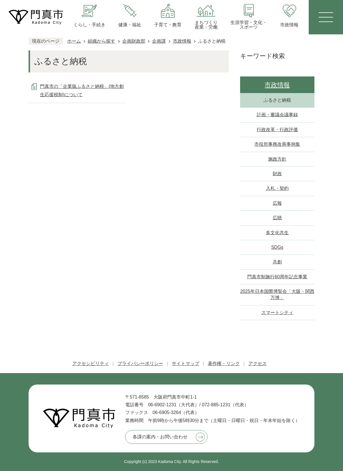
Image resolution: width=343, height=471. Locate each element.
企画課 (159, 41)
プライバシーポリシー (140, 363)
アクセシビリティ (90, 363)
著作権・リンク (224, 363)
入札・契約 (277, 188)
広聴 (277, 217)
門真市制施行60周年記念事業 (277, 276)
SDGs (277, 247)
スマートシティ (277, 312)
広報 (277, 203)
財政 (277, 173)
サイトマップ (185, 363)
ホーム (74, 41)
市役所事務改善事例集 (277, 144)
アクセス (257, 363)
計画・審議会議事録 (277, 114)
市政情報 (182, 41)
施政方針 (277, 159)
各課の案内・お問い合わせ (160, 436)
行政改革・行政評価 (277, 129)
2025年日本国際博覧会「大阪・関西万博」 (277, 294)
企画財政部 (133, 41)
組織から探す (101, 41)
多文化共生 (277, 232)
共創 (277, 261)
